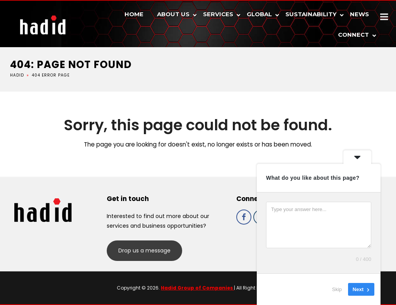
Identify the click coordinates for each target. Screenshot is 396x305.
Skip (337, 289)
